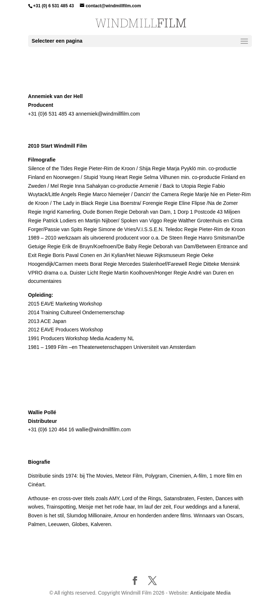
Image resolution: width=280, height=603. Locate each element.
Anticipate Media (210, 593)
